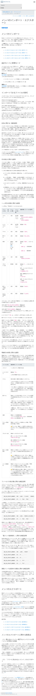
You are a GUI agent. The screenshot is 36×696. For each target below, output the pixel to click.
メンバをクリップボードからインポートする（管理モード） (17, 58)
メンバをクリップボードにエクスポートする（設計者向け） (17, 627)
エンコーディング (19, 152)
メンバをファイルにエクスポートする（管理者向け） (16, 624)
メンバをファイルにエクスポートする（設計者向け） (16, 621)
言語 (11, 245)
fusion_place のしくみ (7, 11)
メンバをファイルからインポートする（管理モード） (16, 52)
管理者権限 (4, 86)
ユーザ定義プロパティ (19, 677)
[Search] (11, 5)
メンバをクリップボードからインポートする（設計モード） (17, 55)
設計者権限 (4, 75)
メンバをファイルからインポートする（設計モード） (16, 50)
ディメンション (17, 11)
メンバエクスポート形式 (18, 606)
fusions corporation (8, 692)
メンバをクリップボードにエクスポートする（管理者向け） (17, 629)
